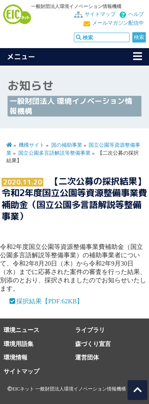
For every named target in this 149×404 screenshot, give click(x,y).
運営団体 (87, 357)
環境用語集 (18, 343)
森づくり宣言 (93, 343)
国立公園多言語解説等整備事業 (54, 153)
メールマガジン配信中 (118, 23)
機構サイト (32, 145)
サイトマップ (100, 14)
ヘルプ (136, 14)
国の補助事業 (66, 145)
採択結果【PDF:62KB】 (49, 301)
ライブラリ (90, 329)
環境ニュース (21, 329)
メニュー (21, 57)
